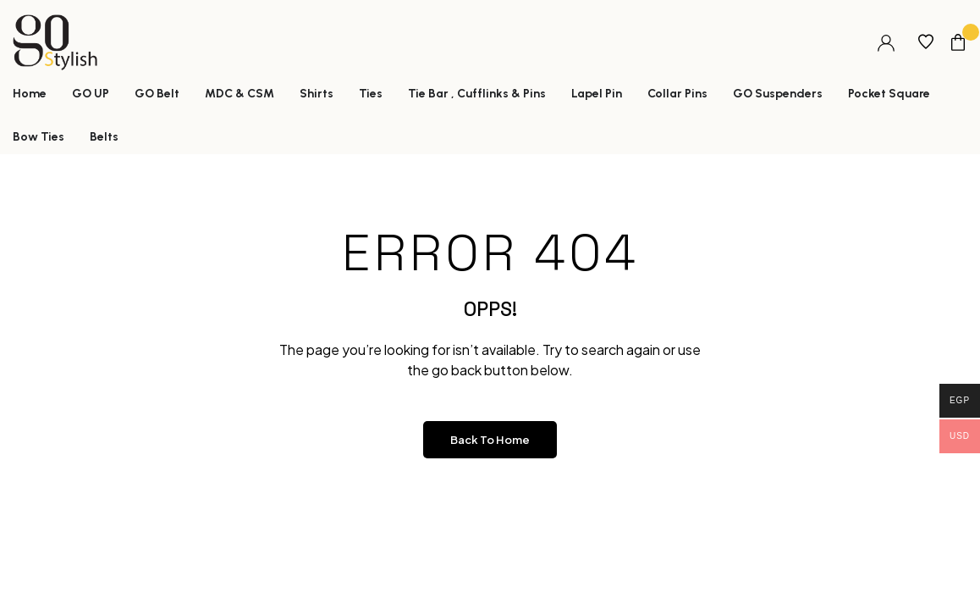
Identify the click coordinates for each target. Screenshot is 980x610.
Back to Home (490, 439)
